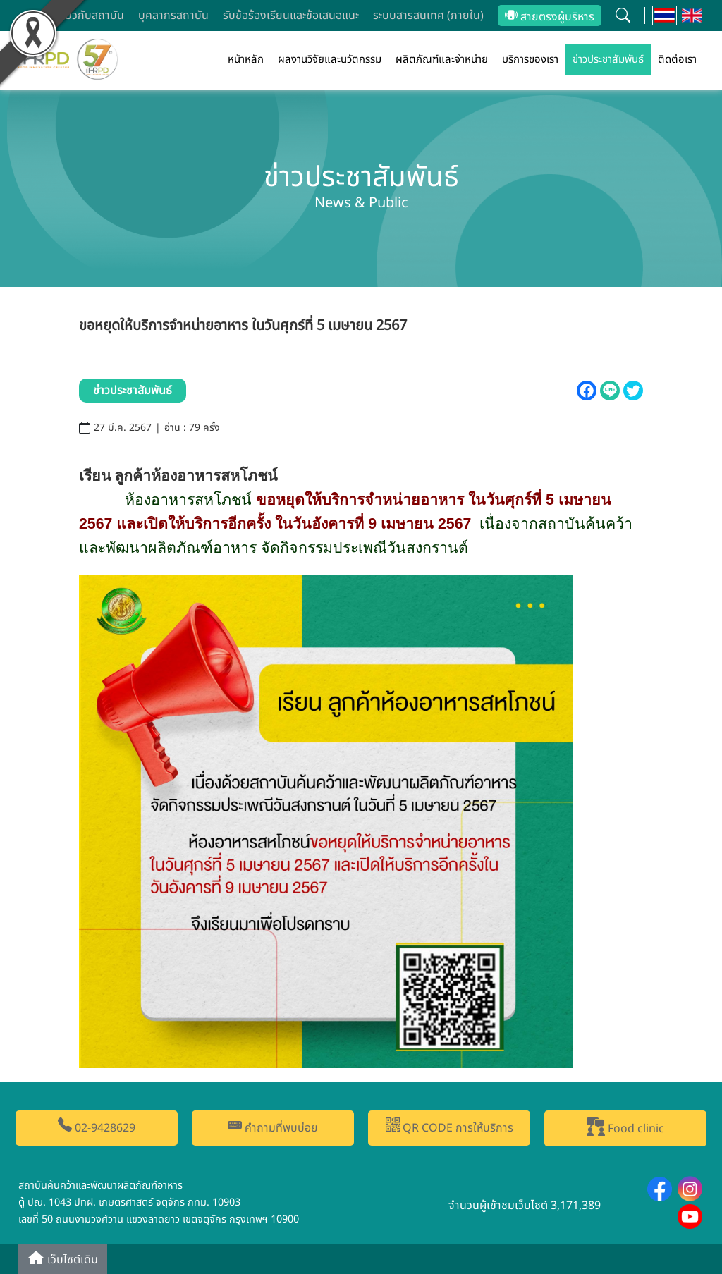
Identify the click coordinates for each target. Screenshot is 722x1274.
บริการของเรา (530, 59)
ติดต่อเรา (677, 59)
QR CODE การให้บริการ (449, 1127)
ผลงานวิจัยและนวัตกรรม (329, 59)
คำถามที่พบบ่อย (273, 1127)
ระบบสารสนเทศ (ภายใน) (428, 15)
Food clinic (625, 1127)
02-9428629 (96, 1127)
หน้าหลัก (246, 59)
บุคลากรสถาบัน (173, 15)
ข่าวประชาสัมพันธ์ (608, 59)
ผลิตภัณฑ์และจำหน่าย (442, 59)
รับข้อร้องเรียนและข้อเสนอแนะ (291, 15)
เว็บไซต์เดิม (62, 1258)
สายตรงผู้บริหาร (549, 16)
